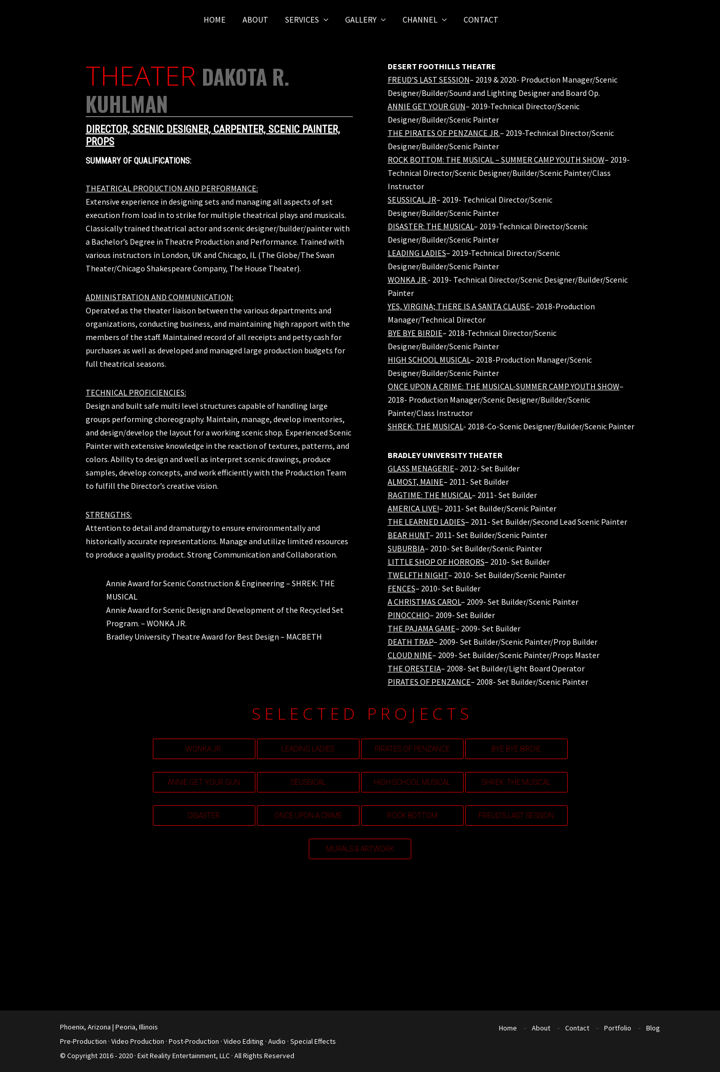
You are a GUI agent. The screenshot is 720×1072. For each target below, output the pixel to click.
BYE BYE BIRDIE (516, 749)
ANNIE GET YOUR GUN (204, 782)
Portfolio (617, 1027)
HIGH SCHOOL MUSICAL (412, 782)
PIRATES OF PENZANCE (412, 749)
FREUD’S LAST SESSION (516, 815)
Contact (577, 1027)
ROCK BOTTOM (412, 815)
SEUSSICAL (308, 782)
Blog (653, 1027)
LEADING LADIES (308, 749)
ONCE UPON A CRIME (308, 815)
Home (508, 1027)
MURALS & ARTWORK (360, 849)
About (541, 1027)
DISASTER (204, 815)
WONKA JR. (204, 749)
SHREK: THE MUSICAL (516, 782)
